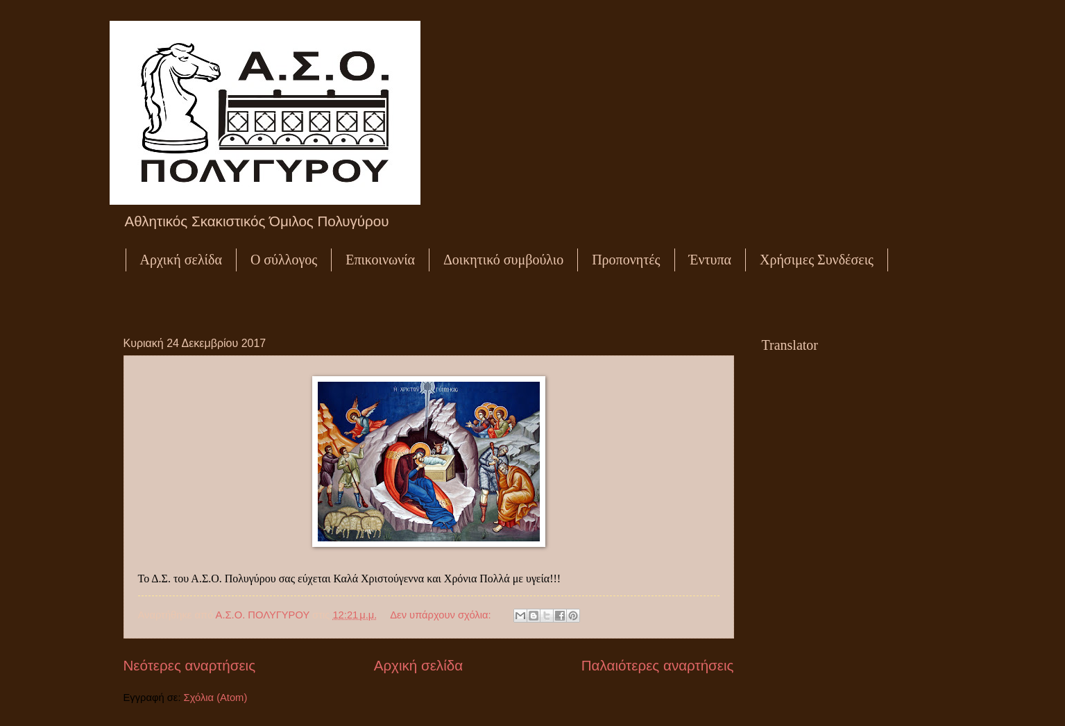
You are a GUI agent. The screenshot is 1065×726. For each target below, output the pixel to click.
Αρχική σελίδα (181, 259)
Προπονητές (626, 259)
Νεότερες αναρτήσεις (189, 665)
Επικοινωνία (380, 259)
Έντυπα (710, 259)
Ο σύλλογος (283, 259)
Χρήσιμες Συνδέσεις (817, 259)
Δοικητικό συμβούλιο (503, 259)
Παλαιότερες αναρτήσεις (657, 665)
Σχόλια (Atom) (216, 697)
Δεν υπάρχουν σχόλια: (441, 615)
